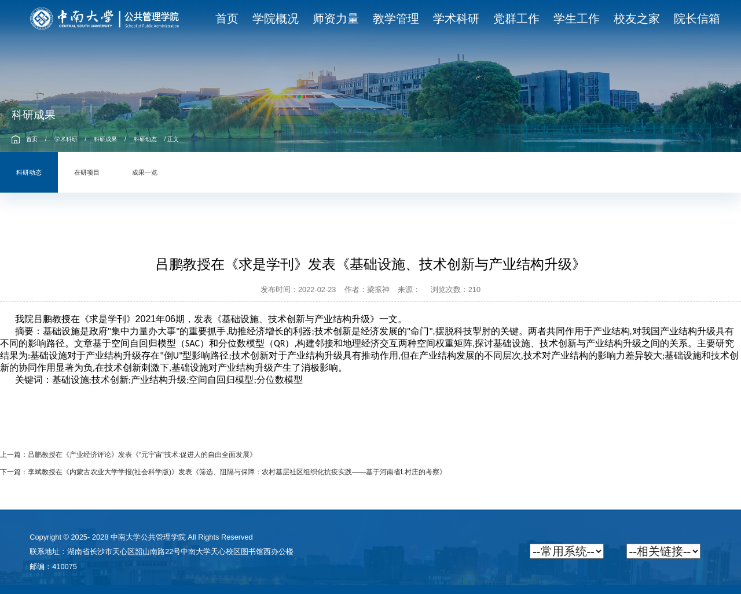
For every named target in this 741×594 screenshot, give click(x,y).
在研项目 (87, 172)
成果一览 (144, 172)
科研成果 (105, 139)
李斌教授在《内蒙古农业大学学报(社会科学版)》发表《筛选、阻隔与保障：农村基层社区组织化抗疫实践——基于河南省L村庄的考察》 (237, 472)
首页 (32, 139)
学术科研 (66, 139)
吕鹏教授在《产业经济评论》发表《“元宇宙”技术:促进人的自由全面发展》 (142, 455)
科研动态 (145, 139)
